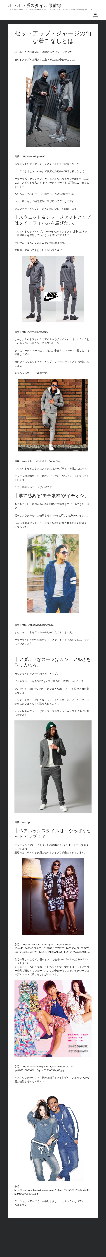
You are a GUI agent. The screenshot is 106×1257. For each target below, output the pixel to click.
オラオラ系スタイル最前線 (34, 5)
